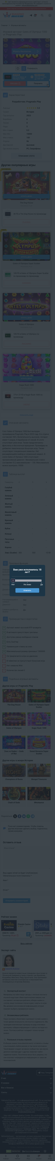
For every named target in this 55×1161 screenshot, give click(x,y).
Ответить (27, 590)
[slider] (13, 580)
